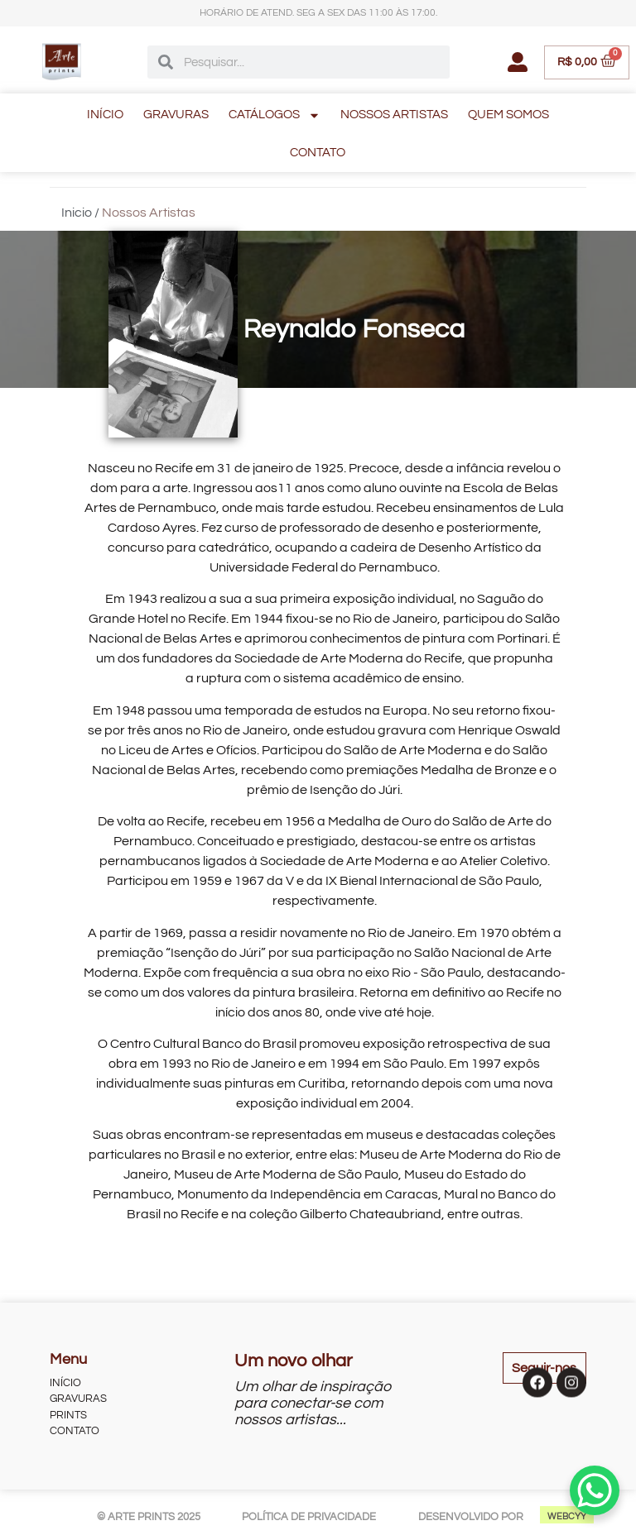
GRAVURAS (176, 114)
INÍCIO (105, 114)
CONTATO (317, 152)
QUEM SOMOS (508, 114)
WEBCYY (566, 1516)
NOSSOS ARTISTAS (394, 114)
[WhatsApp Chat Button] (594, 1490)
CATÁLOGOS (274, 115)
